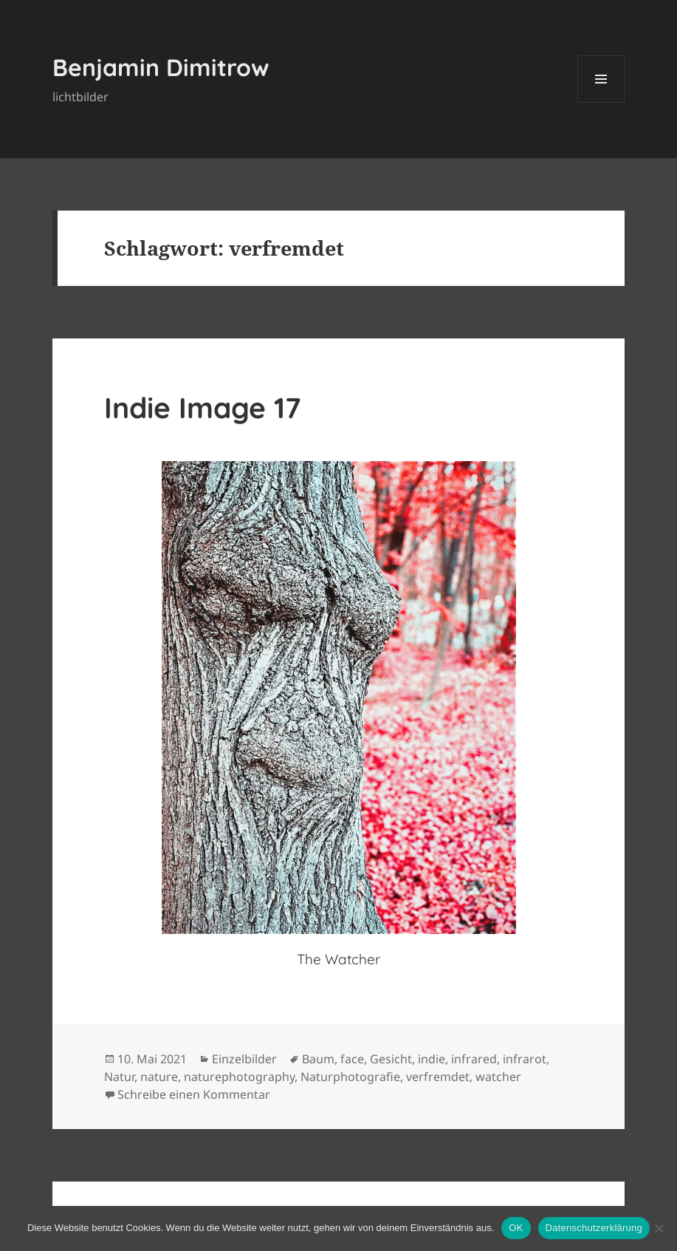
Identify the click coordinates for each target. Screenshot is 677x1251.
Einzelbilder (244, 1059)
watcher (498, 1076)
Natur (119, 1076)
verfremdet (438, 1076)
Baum (318, 1059)
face (352, 1059)
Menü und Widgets (601, 102)
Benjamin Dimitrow (160, 67)
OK (516, 1227)
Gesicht (391, 1059)
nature (159, 1076)
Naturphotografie (350, 1076)
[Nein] (658, 1228)
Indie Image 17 (202, 407)
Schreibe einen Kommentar (193, 1094)
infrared (474, 1059)
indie (431, 1059)
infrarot (524, 1059)
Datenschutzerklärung (594, 1227)
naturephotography (239, 1076)
